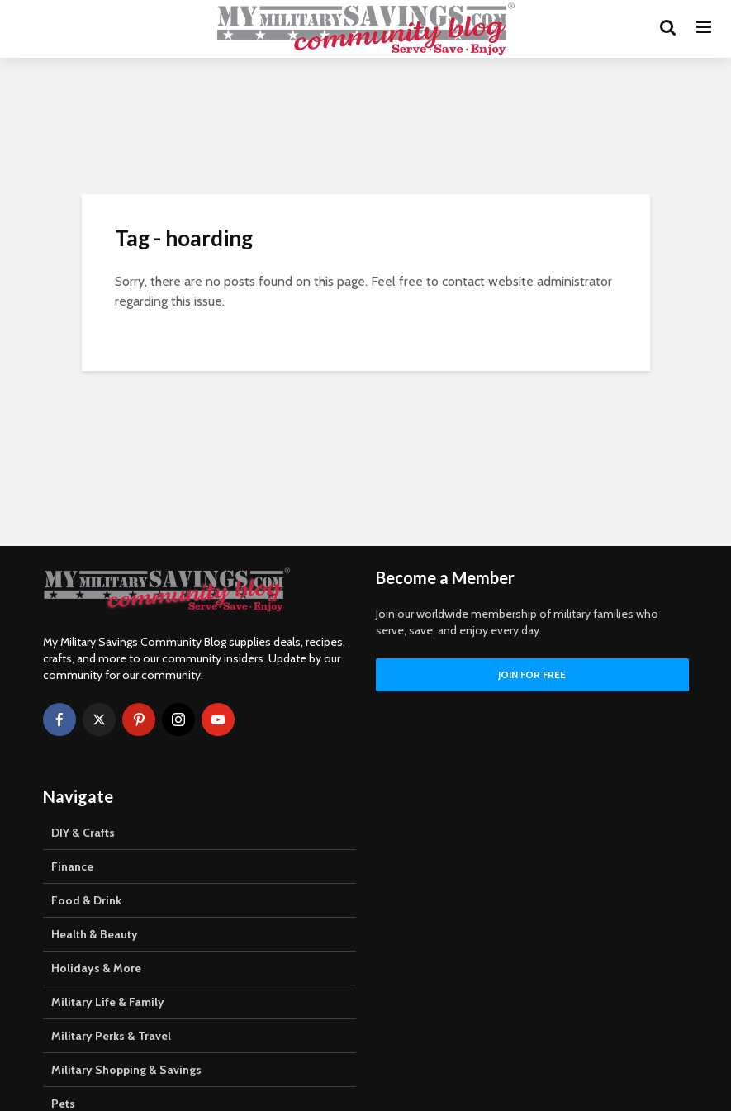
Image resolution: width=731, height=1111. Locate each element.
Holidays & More (96, 968)
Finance (72, 866)
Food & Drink (86, 900)
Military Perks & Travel (111, 1035)
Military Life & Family (107, 1002)
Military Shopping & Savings (126, 1069)
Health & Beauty (94, 934)
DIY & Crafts (83, 832)
